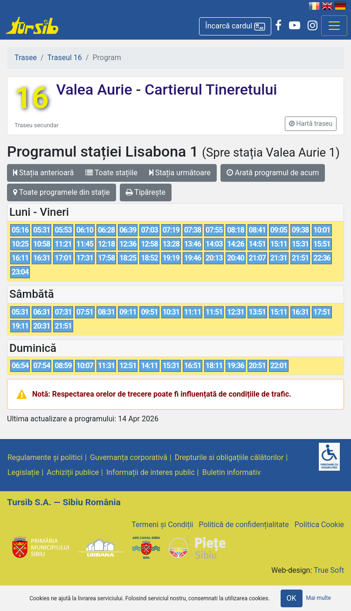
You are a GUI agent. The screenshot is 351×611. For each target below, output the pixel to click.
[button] (235, 26)
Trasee (25, 57)
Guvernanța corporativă (128, 457)
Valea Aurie (96, 89)
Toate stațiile (111, 172)
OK (291, 598)
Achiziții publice (73, 472)
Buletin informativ (231, 472)
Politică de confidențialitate (244, 524)
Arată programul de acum (273, 172)
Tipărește (146, 192)
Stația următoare (180, 172)
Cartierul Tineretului (209, 89)
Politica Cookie (319, 524)
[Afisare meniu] (334, 25)
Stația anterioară (43, 172)
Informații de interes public (150, 472)
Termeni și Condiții (162, 524)
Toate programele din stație (61, 192)
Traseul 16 (65, 57)
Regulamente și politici (45, 457)
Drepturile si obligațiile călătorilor (229, 457)
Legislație (23, 472)
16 (31, 98)
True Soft (329, 570)
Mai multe (318, 598)
